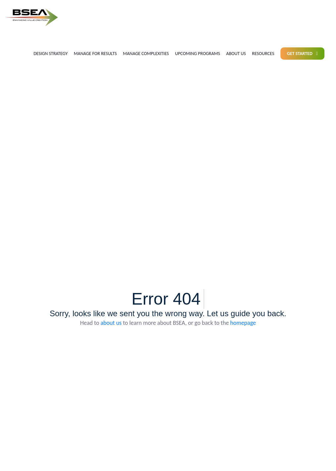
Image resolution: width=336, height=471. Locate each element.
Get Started (302, 53)
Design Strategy (50, 53)
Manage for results (95, 53)
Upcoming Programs (197, 53)
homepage (243, 322)
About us (236, 53)
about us (111, 322)
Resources (263, 53)
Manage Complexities (146, 53)
